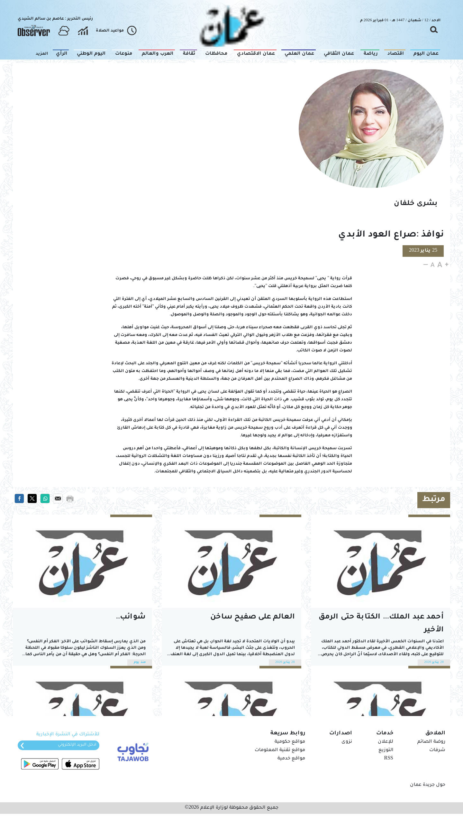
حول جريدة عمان (427, 785)
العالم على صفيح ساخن (252, 617)
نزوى (346, 742)
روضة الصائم (431, 742)
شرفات (437, 750)
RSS (388, 758)
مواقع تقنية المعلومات (280, 750)
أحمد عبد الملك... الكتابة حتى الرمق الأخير (381, 623)
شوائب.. (131, 617)
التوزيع (385, 750)
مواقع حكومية (290, 742)
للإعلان (385, 742)
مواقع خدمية (291, 758)
